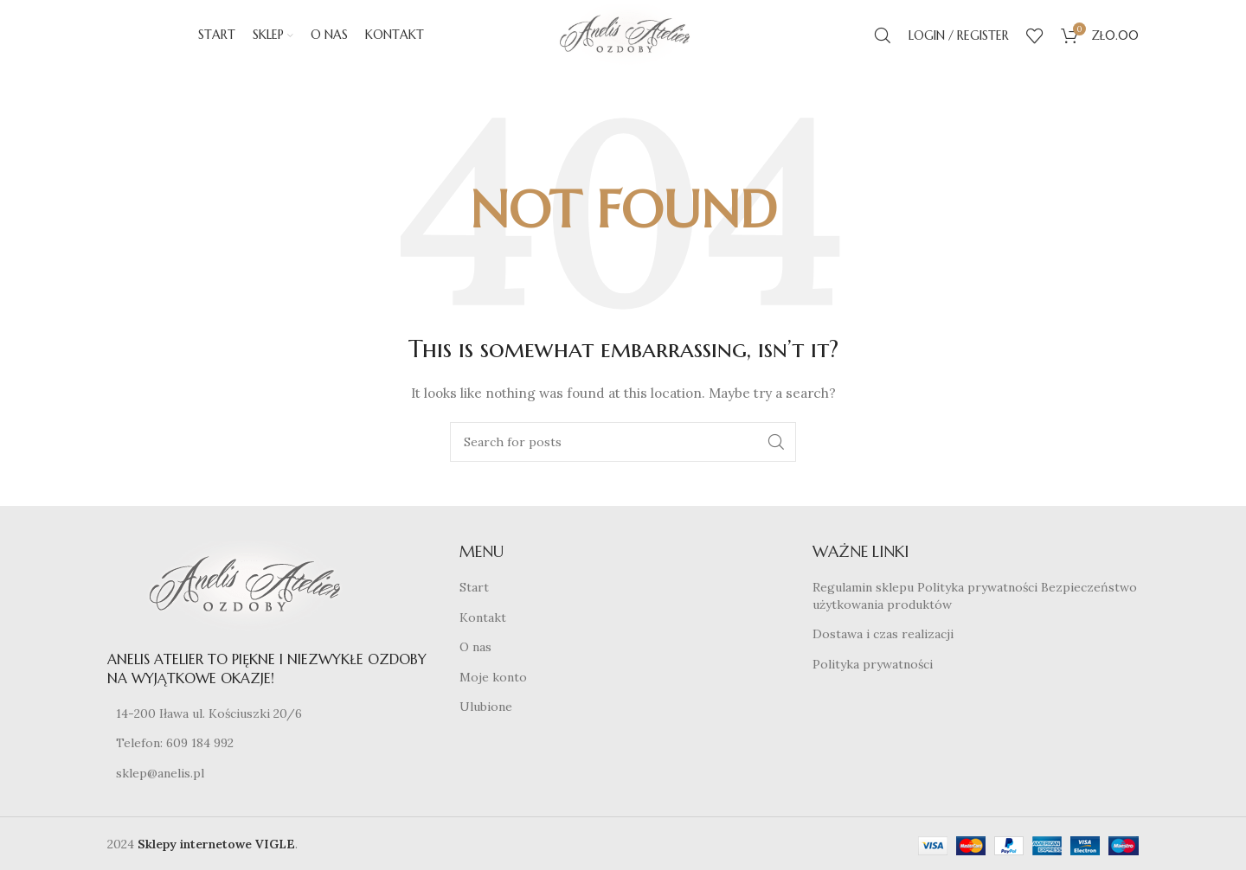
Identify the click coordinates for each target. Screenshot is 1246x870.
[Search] (882, 39)
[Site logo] (623, 38)
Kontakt (482, 624)
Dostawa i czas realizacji (883, 641)
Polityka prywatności (872, 671)
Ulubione (485, 714)
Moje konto (493, 684)
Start (474, 594)
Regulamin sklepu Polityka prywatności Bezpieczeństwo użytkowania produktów (974, 602)
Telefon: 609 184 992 (175, 750)
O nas (475, 654)
